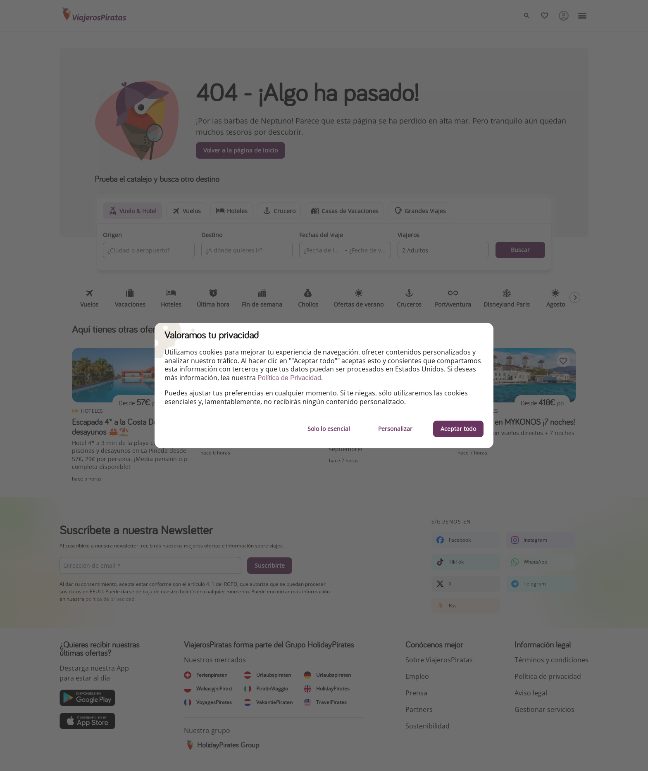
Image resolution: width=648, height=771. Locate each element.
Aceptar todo (458, 429)
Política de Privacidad (289, 377)
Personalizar (395, 429)
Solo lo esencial (328, 429)
